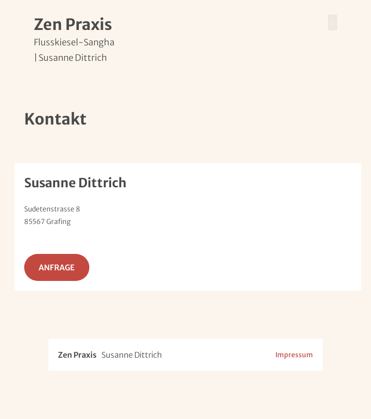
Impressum (294, 354)
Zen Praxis (73, 24)
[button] (332, 22)
